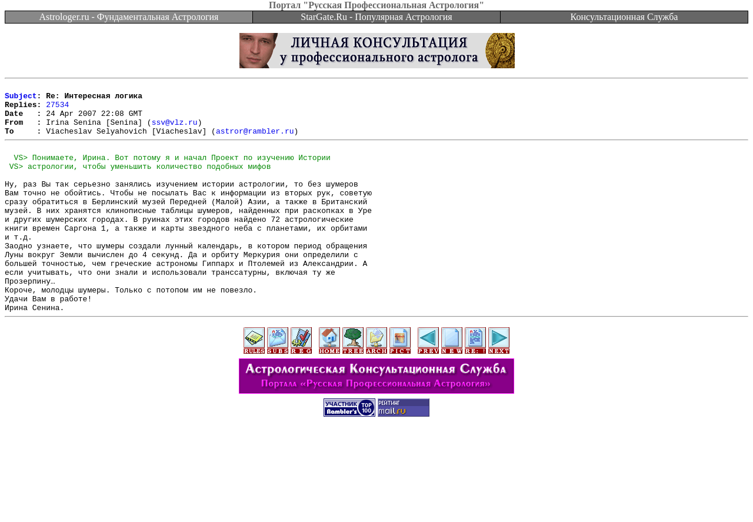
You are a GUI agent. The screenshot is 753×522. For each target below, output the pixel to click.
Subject (21, 99)
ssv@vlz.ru (175, 130)
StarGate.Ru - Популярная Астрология (376, 17)
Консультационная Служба (624, 17)
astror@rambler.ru (255, 141)
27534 (57, 109)
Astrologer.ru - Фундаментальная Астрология (129, 17)
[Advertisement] (376, 495)
